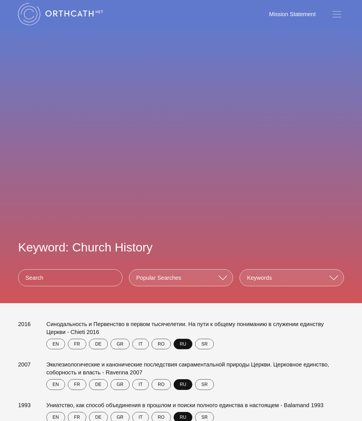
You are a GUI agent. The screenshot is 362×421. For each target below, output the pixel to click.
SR (204, 344)
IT (141, 344)
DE (98, 344)
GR (120, 344)
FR (77, 344)
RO (161, 344)
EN (56, 344)
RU (183, 344)
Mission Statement (292, 14)
